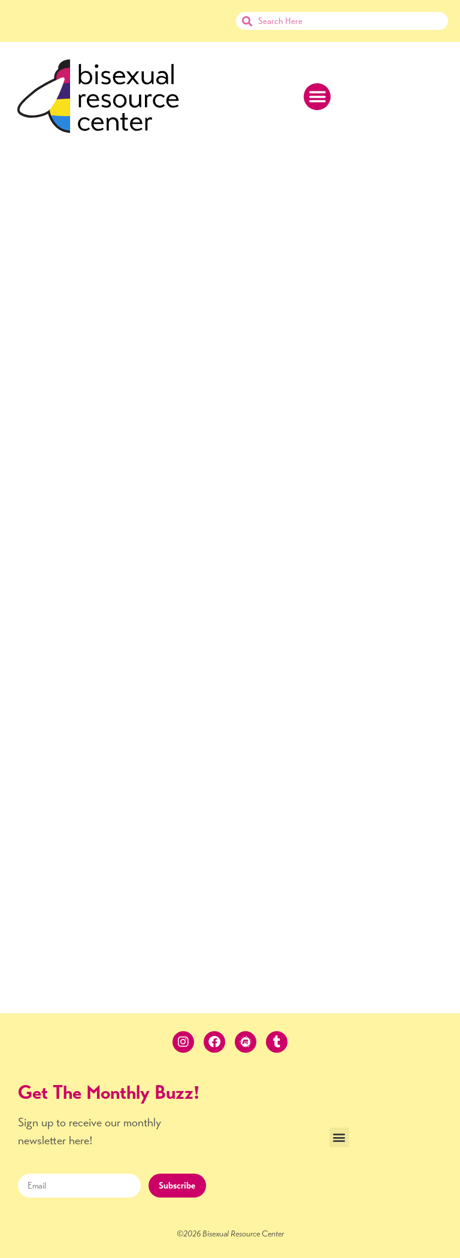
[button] (317, 96)
